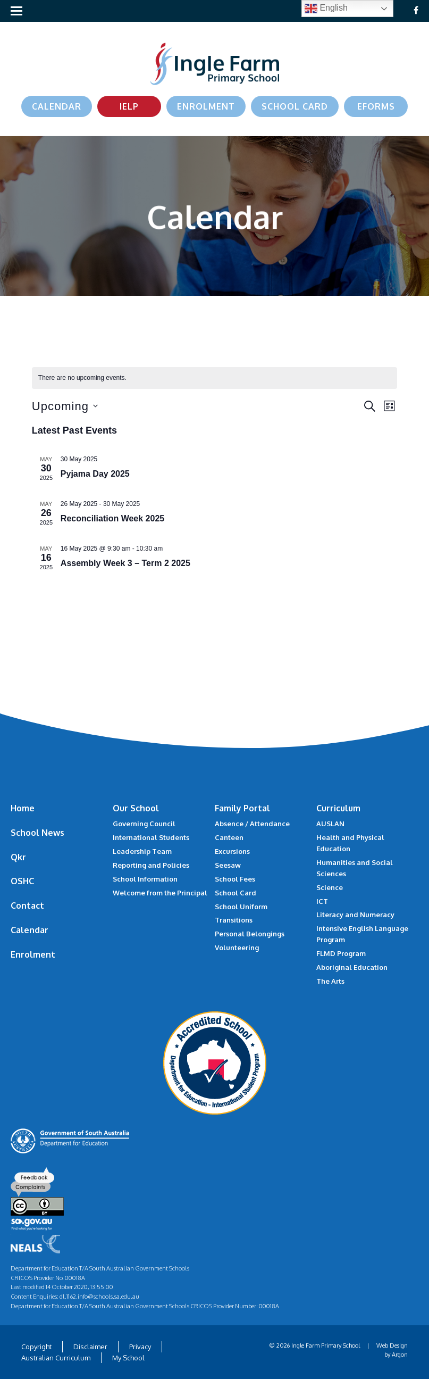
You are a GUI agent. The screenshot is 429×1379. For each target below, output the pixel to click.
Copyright (36, 1346)
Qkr (18, 857)
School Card (295, 106)
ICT (322, 901)
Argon (400, 1354)
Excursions (232, 851)
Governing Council (144, 823)
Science (329, 887)
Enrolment (206, 106)
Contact (27, 905)
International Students (151, 837)
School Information (145, 879)
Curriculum (338, 808)
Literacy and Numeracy (355, 914)
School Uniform (241, 906)
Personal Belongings (249, 933)
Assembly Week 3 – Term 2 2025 (125, 563)
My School (128, 1357)
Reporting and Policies (151, 865)
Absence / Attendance (252, 823)
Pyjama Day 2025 (95, 473)
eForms (376, 106)
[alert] (214, 378)
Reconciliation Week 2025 (112, 518)
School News (37, 832)
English (326, 8)
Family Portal (242, 808)
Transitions (234, 920)
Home (23, 808)
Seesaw (228, 865)
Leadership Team (142, 851)
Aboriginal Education (352, 967)
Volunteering (237, 947)
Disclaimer (90, 1346)
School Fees (235, 879)
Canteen (229, 837)
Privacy (140, 1346)
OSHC (22, 881)
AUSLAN (330, 823)
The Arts (330, 981)
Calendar (56, 106)
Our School (136, 808)
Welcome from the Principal (160, 892)
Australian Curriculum (55, 1357)
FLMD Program (341, 953)
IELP (129, 106)
